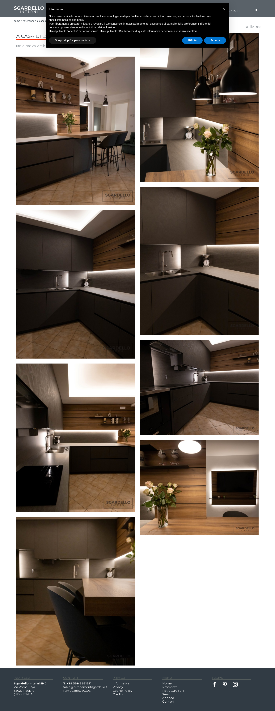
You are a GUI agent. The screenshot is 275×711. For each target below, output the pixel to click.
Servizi (166, 694)
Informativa (121, 683)
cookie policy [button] (76, 19)
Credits (118, 694)
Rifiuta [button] (192, 40)
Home (17, 21)
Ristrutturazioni (173, 690)
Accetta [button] (215, 40)
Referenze (29, 21)
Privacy (118, 687)
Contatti (233, 11)
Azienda (168, 698)
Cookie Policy (122, 690)
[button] (224, 9)
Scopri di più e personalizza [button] (72, 40)
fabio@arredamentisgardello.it (85, 687)
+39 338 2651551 (79, 683)
